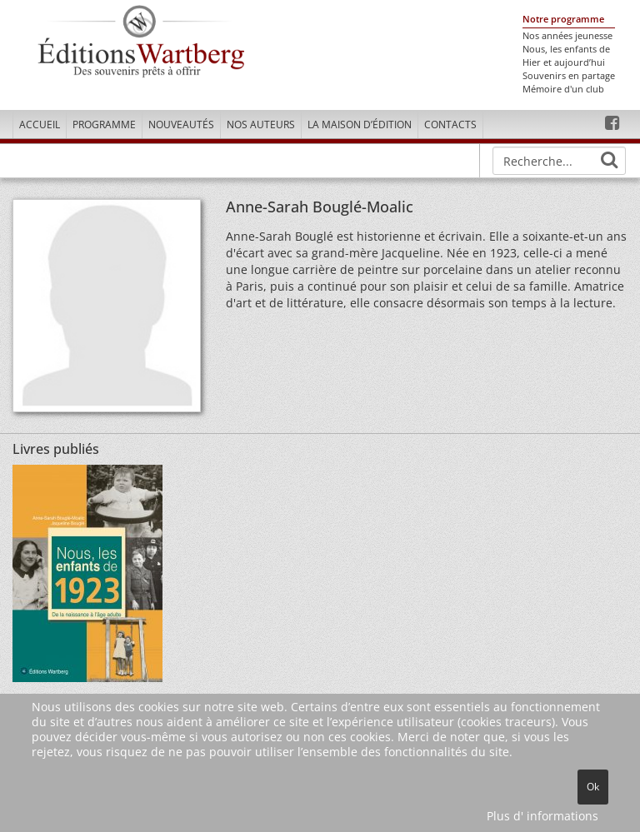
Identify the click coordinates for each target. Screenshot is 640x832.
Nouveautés (181, 124)
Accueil (39, 124)
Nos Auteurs (261, 124)
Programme (104, 124)
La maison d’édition (360, 124)
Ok (593, 787)
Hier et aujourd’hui (563, 62)
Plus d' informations (542, 816)
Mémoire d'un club (563, 89)
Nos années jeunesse (567, 36)
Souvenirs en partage (568, 76)
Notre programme (563, 19)
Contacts (450, 124)
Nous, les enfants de (566, 49)
